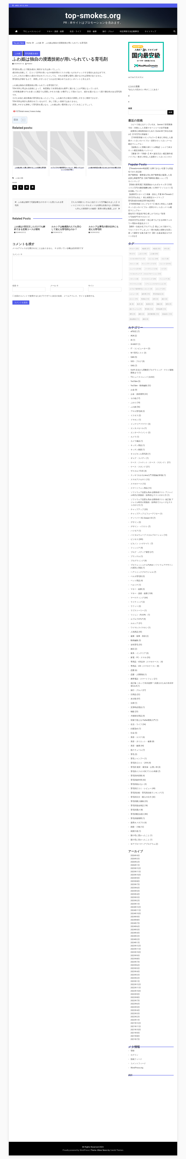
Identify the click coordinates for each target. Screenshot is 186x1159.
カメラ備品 (135, 441)
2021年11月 (136, 1026)
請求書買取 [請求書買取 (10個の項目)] (153, 314)
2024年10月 (136, 913)
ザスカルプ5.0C (137, 471)
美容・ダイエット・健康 (141, 741)
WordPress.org (137, 1068)
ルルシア (134, 623)
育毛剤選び (135, 810)
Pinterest (27, 187)
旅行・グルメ (108, 31)
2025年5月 (135, 891)
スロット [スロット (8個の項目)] (134, 264)
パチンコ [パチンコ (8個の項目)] (134, 279)
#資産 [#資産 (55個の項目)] (157, 249)
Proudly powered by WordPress (76, 1150)
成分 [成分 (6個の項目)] (164, 299)
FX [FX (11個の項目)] (132, 254)
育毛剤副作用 (136, 780)
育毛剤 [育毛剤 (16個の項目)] (149, 309)
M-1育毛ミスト (137, 353)
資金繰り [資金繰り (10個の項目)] (167, 314)
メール (54, 286)
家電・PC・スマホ (138, 657)
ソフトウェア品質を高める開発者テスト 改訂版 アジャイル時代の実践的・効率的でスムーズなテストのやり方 (152, 502)
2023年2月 (135, 978)
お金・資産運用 (137, 394)
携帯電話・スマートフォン (142, 679)
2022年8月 (135, 997)
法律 (132, 703)
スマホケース (136, 484)
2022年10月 (136, 991)
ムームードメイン (135, 77)
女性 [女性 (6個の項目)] (155, 299)
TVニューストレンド (32, 31)
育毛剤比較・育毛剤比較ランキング (146, 793)
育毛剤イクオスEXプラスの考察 (144, 771)
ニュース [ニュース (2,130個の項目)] (135, 269)
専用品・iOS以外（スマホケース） (145, 662)
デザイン (134, 522)
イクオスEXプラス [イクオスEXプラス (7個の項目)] (137, 259)
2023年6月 (135, 965)
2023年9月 (135, 955)
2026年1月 (135, 865)
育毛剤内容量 (136, 775)
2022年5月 (135, 1007)
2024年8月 (135, 920)
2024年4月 (135, 933)
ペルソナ (134, 585)
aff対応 (134, 331)
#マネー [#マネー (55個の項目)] (134, 249)
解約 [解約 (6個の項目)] (141, 314)
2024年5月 (135, 929)
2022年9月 (135, 994)
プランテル (135, 556)
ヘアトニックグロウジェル (142, 572)
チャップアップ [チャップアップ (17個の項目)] (149, 264)
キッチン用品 (136, 445)
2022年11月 (136, 987)
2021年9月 (135, 1033)
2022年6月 (135, 1004)
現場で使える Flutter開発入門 (143, 720)
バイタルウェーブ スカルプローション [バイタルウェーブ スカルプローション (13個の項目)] (145, 274)
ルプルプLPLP (137, 619)
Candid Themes (116, 1150)
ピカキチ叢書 (134, 86)
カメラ (133, 437)
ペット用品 (135, 580)
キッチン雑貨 (136, 449)
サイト (91, 286)
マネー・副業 (136, 589)
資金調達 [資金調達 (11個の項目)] (134, 319)
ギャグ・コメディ (138, 458)
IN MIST (134, 344)
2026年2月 (135, 862)
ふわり (133, 402)
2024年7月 (135, 923)
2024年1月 (135, 942)
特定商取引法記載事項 (129, 31)
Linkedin (33, 187)
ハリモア (134, 531)
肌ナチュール (136, 750)
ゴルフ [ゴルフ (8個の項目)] (165, 259)
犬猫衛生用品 (136, 716)
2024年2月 (135, 939)
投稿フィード (136, 1059)
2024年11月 (136, 910)
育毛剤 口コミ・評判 (139, 763)
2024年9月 (135, 917)
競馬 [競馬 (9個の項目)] (168, 304)
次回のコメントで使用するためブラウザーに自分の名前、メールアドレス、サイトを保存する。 (55, 296)
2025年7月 (135, 884)
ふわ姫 (17, 53)
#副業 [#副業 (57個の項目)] (146, 249)
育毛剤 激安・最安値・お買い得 (144, 767)
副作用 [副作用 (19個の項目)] (146, 294)
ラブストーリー (137, 610)
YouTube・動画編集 (139, 385)
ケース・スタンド (138, 467)
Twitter (21, 187)
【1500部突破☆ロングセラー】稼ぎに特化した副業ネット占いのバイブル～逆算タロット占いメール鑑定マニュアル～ (150, 140)
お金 (132, 390)
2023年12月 (136, 946)
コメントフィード (138, 1063)
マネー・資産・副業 (55, 31)
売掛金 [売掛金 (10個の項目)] (145, 299)
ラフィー (134, 606)
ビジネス (134, 539)
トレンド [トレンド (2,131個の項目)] (165, 264)
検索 (130, 108)
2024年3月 (135, 936)
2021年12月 (136, 1023)
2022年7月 (135, 1000)
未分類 (133, 699)
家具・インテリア (138, 653)
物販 (132, 711)
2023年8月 (135, 959)
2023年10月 (136, 952)
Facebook (15, 187)
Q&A (132, 357)
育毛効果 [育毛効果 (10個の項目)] (161, 309)
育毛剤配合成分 (31, 53)
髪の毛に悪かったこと (140, 835)
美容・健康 (92, 31)
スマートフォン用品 (139, 488)
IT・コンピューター (139, 348)
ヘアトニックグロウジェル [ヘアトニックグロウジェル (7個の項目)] (155, 284)
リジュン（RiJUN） (139, 615)
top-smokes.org (93, 15)
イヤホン (134, 420)
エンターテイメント (139, 432)
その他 (133, 398)
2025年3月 (135, 897)
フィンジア (135, 548)
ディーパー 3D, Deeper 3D (142, 518)
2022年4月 (135, 1010)
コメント (17, 254)
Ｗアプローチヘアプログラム (143, 844)
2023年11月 (136, 949)
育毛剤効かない (137, 784)
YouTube (134, 381)
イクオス (134, 415)
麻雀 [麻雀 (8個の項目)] (145, 319)
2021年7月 (135, 1039)
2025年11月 (136, 871)
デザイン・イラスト (139, 526)
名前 (15, 286)
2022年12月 (136, 984)
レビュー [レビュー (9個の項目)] (134, 294)
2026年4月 (135, 855)
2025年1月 (135, 904)
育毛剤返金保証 (137, 805)
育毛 (132, 754)
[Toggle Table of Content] (22, 120)
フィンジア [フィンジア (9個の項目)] (164, 279)
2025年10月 (136, 875)
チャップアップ (137, 509)
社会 (132, 733)
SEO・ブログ (136, 361)
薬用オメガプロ (137, 822)
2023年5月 (135, 968)
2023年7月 (135, 962)
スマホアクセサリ (138, 479)
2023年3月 (135, 975)
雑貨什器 (134, 831)
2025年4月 (135, 894)
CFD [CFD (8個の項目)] (167, 249)
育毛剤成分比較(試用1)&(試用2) (141, 201)
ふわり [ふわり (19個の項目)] (142, 254)
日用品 (133, 694)
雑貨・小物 (135, 827)
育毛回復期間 (136, 818)
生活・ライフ (75, 31)
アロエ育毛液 (136, 411)
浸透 (21, 178)
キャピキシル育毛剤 (139, 454)
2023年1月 (135, 981)
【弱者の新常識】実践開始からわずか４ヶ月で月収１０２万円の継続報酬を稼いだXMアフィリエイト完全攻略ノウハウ (150, 187)
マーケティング (137, 598)
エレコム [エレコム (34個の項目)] (153, 259)
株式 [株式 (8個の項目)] (140, 304)
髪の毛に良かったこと (140, 840)
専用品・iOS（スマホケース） (143, 666)
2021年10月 (136, 1029)
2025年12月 (136, 868)
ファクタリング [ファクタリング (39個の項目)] (149, 279)
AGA (132, 336)
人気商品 (134, 632)
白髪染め (134, 729)
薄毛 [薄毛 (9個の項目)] (132, 314)
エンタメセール (137, 428)
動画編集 (134, 640)
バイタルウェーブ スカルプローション (147, 535)
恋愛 (132, 670)
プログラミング (137, 561)
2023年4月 (135, 971)
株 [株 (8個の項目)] (132, 304)
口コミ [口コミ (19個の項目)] (134, 299)
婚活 (132, 649)
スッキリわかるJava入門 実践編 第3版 (147, 475)
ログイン (134, 1055)
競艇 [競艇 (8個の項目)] (159, 304)
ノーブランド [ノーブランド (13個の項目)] (151, 269)
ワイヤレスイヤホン (139, 627)
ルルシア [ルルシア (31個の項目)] (160, 289)
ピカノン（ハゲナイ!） (140, 543)
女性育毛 (134, 645)
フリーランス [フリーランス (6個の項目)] (136, 284)
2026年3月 (135, 859)
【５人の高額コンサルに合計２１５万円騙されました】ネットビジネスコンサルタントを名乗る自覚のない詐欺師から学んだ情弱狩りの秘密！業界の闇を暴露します (95, 205)
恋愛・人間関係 (137, 674)
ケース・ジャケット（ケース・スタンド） (149, 462)
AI (131, 340)
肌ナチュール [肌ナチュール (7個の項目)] (136, 309)
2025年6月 (135, 888)
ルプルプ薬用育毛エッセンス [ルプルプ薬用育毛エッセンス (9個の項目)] (141, 289)
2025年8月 (135, 881)
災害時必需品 (136, 707)
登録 (132, 1050)
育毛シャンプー (137, 758)
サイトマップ (150, 31)
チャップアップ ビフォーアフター (145, 514)
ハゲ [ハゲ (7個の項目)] (163, 269)
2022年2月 (135, 1017)
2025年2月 (135, 900)
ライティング (136, 602)
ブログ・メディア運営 (140, 552)
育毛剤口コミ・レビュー (141, 788)
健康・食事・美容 (138, 636)
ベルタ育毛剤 (136, 576)
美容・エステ (136, 737)
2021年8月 (135, 1036)
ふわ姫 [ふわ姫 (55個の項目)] (154, 254)
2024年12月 (136, 907)
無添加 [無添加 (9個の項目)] (149, 304)
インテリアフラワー (139, 424)
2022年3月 (135, 1013)
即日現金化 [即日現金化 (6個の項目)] (158, 294)
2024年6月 (135, 926)
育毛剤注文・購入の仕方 (141, 797)
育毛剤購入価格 (137, 801)
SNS (132, 365)
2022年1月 (135, 1020)
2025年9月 (135, 878)
